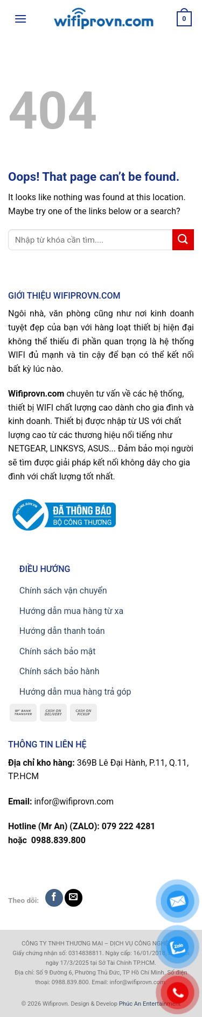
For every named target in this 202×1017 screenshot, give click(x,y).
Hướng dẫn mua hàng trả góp (75, 692)
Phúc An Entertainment (150, 1003)
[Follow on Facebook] (54, 898)
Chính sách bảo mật (57, 651)
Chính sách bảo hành (59, 671)
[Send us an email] (73, 898)
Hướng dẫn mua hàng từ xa (71, 611)
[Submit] (183, 239)
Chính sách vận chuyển (63, 590)
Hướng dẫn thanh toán (62, 631)
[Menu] (20, 18)
